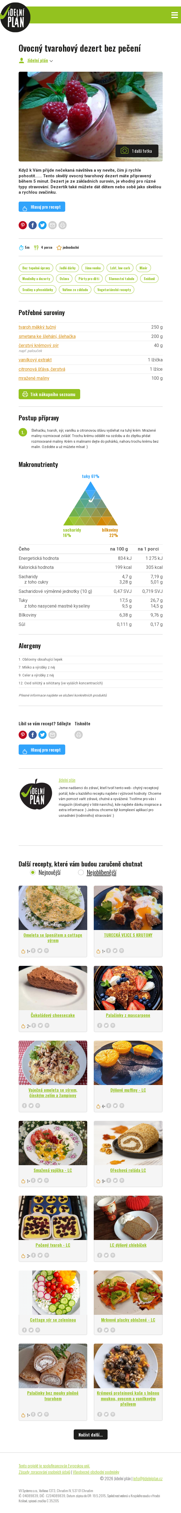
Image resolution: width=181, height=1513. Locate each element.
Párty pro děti (88, 278)
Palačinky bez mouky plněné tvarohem (52, 1395)
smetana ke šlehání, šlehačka (47, 336)
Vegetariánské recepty (114, 289)
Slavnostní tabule (121, 278)
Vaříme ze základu (75, 289)
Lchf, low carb (120, 267)
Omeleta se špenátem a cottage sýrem (52, 938)
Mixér (143, 267)
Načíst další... (90, 1434)
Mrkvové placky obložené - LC (128, 1319)
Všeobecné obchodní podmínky (96, 1472)
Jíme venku (93, 267)
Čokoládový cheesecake (53, 1015)
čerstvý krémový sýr (39, 345)
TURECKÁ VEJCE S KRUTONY (128, 935)
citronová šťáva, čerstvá (42, 369)
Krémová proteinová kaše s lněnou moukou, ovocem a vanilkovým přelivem (128, 1398)
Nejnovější (49, 872)
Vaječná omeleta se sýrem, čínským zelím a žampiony (53, 1093)
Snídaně (149, 278)
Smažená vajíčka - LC (53, 1170)
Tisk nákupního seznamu (48, 394)
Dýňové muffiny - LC (128, 1090)
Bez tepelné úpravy (36, 267)
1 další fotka (136, 150)
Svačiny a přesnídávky (37, 289)
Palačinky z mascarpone (128, 1015)
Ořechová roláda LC (128, 1170)
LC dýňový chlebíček (128, 1245)
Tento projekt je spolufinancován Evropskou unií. (54, 1465)
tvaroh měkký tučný (37, 327)
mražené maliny (34, 378)
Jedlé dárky (67, 267)
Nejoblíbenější (101, 872)
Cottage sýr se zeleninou (53, 1319)
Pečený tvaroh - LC (53, 1245)
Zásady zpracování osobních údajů (44, 1472)
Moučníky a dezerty (36, 278)
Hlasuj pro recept (41, 207)
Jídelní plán (37, 60)
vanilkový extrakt (35, 360)
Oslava (64, 278)
